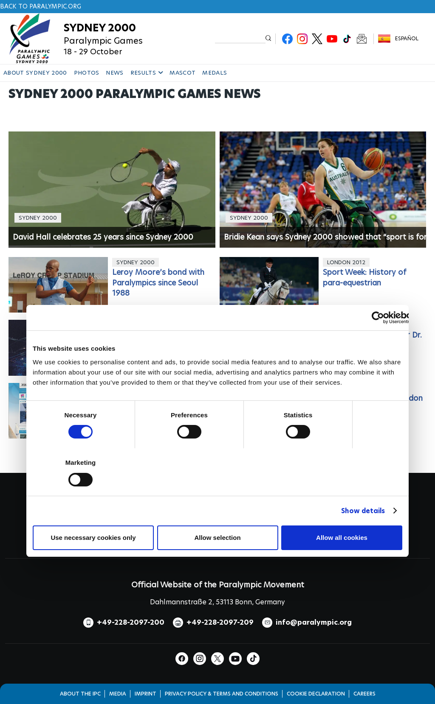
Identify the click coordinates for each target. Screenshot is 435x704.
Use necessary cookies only (93, 537)
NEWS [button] (114, 73)
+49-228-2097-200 (130, 622)
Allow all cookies (341, 537)
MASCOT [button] (182, 73)
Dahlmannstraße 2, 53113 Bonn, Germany (217, 602)
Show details (363, 510)
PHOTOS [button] (86, 73)
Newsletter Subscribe (361, 39)
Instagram (302, 39)
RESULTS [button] (146, 73)
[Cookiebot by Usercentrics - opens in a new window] (378, 317)
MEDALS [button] (214, 73)
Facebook (287, 39)
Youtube (332, 39)
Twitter (317, 39)
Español (406, 38)
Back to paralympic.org (40, 6)
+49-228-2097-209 (220, 622)
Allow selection (217, 537)
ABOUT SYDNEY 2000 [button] (35, 73)
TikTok (347, 39)
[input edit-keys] (240, 38)
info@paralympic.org (314, 622)
